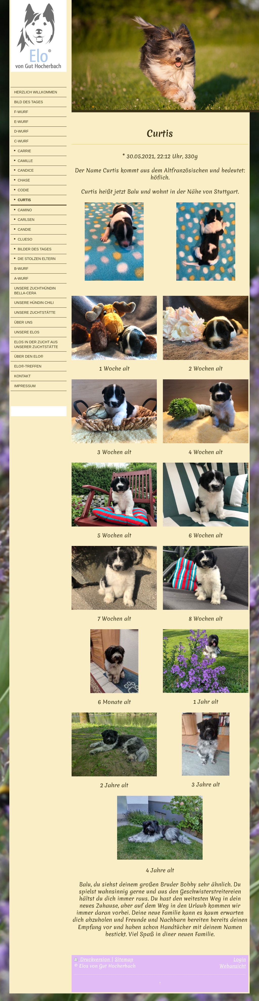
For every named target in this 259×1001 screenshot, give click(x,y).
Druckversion (92, 959)
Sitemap (124, 959)
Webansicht (233, 966)
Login (239, 959)
